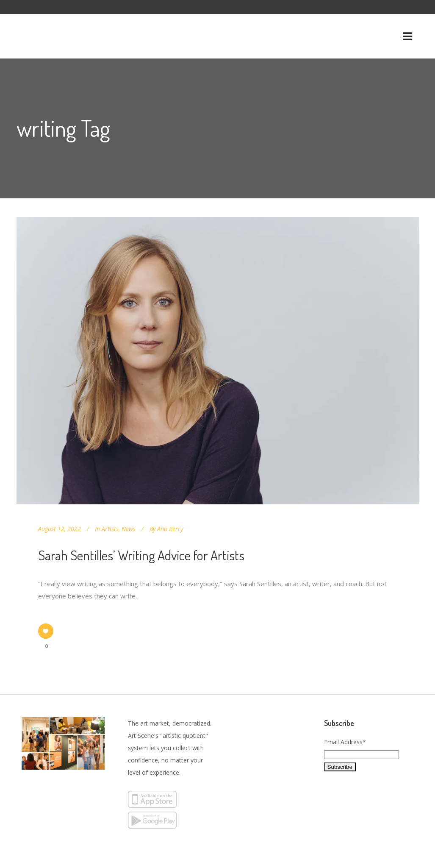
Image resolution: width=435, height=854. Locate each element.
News (129, 529)
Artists (110, 529)
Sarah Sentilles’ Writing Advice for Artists (141, 555)
